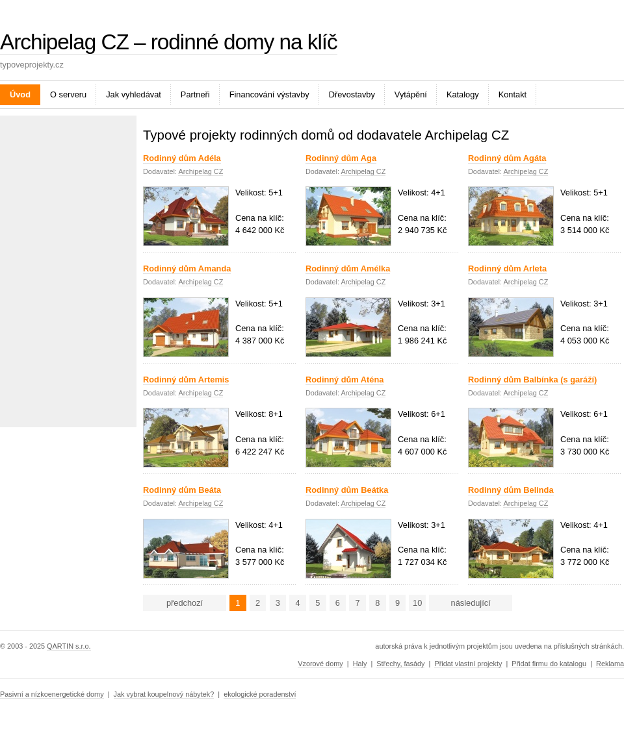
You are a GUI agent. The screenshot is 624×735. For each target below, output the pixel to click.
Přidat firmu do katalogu (549, 663)
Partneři (195, 94)
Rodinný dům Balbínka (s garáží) (532, 379)
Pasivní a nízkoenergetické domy (52, 694)
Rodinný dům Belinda (511, 490)
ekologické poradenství (260, 694)
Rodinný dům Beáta (182, 490)
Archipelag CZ (200, 171)
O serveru (68, 94)
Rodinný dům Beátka (347, 490)
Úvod (20, 94)
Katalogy (463, 94)
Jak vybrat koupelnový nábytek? (164, 694)
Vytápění (411, 94)
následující (471, 603)
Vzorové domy (320, 663)
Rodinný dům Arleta (507, 268)
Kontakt (512, 94)
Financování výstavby (269, 94)
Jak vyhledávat (133, 94)
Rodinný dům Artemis (186, 379)
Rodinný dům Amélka (348, 268)
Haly (360, 663)
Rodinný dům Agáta (507, 158)
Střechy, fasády (400, 663)
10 (417, 603)
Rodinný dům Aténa (345, 379)
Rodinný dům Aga (341, 158)
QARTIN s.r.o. (68, 646)
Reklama (610, 663)
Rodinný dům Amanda (187, 268)
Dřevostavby (352, 94)
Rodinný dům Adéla (182, 158)
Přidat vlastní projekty (468, 663)
